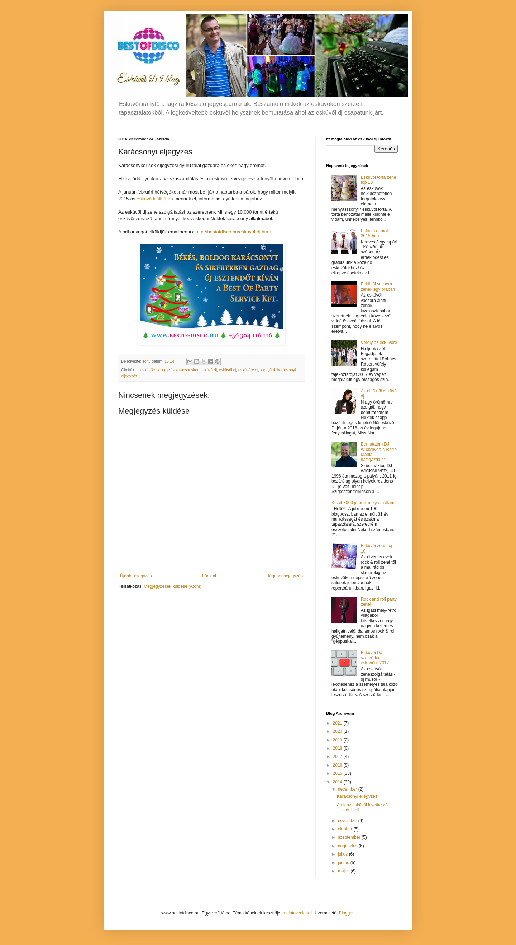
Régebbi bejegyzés (284, 575)
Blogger (346, 913)
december (348, 789)
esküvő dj (208, 370)
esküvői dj (227, 370)
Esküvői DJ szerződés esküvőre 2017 (375, 658)
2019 (338, 739)
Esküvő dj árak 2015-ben (375, 233)
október (345, 829)
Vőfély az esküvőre (379, 342)
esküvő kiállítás (152, 198)
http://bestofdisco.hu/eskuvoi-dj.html (233, 231)
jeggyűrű (267, 370)
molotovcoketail (297, 913)
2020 (338, 731)
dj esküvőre (146, 370)
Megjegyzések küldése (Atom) (172, 586)
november (348, 820)
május (344, 871)
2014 (338, 782)
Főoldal (209, 575)
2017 (338, 756)
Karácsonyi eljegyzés (357, 796)
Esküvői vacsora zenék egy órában (378, 286)
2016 (338, 765)
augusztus (348, 845)
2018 (338, 748)
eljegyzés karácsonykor (178, 370)
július (343, 854)
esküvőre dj (248, 370)
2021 (338, 723)
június (344, 862)
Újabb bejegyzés (136, 575)
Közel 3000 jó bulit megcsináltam (362, 502)
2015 (338, 773)
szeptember (350, 837)
